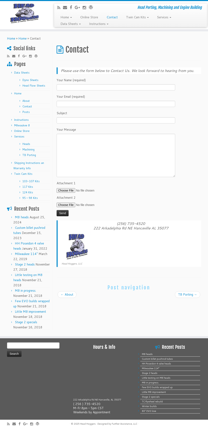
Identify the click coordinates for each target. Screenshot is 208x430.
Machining (28, 149)
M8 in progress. (25, 290)
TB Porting (29, 155)
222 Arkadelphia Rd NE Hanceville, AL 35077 (97, 399)
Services (164, 16)
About (26, 101)
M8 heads (22, 217)
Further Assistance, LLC (124, 423)
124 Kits (27, 192)
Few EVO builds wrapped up (157, 387)
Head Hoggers (88, 423)
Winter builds (149, 406)
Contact (112, 16)
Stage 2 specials (26, 322)
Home (66, 16)
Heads (26, 144)
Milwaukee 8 (22, 125)
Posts (26, 112)
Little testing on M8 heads (156, 377)
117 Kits (27, 187)
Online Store (89, 16)
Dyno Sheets (30, 80)
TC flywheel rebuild (152, 401)
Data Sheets (70, 23)
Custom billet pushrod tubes (157, 359)
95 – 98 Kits (30, 198)
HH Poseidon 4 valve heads (156, 363)
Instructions (98, 23)
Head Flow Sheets (33, 85)
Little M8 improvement (30, 311)
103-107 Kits (31, 181)
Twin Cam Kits (137, 16)
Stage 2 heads (25, 264)
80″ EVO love (149, 411)
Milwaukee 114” (26, 254)
